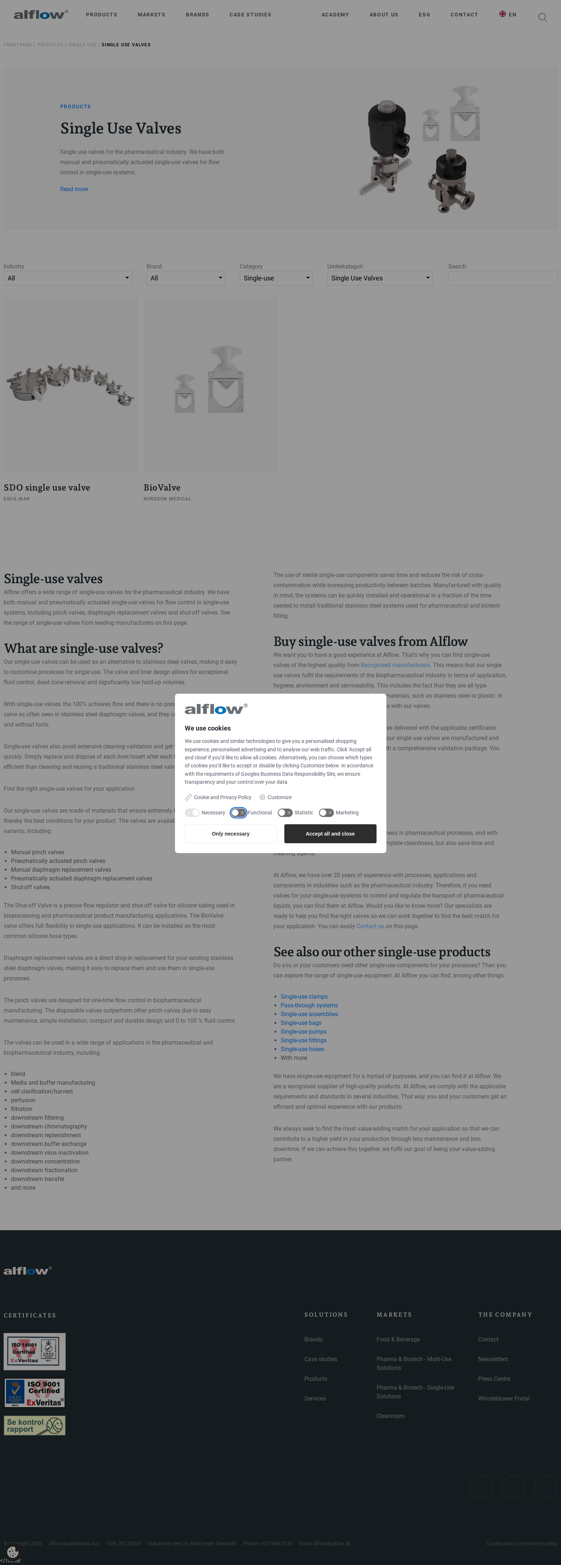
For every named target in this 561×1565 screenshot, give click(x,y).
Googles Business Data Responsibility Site (288, 774)
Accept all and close (330, 834)
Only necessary (231, 834)
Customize (275, 797)
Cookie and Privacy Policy (218, 797)
